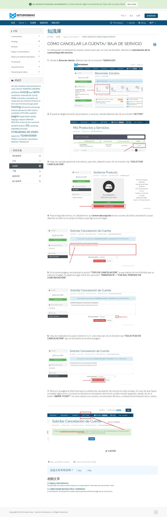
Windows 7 (15, 142)
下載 (26, 171)
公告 (26, 160)
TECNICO (14, 139)
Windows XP (24, 142)
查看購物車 (151, 15)
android (19, 89)
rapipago (14, 119)
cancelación (15, 95)
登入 (131, 15)
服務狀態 (44, 23)
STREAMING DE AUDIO (19, 129)
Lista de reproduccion (19, 110)
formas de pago (27, 104)
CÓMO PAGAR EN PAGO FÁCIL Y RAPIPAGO (66, 489)
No (89, 470)
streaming (34, 126)
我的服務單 (26, 155)
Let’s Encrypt (35, 107)
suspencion (15, 136)
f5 (20, 104)
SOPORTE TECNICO (18, 126)
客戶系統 (50, 37)
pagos (15, 116)
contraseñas (30, 98)
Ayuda (131, 23)
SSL (28, 125)
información (25, 107)
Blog (142, 23)
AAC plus (14, 86)
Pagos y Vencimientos (71, 37)
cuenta (13, 101)
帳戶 (153, 23)
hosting (16, 107)
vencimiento (22, 139)
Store (22, 23)
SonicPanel (35, 122)
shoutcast (23, 122)
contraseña (21, 98)
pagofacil (32, 113)
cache (36, 92)
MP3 (29, 110)
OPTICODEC (24, 113)
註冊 (138, 15)
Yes (79, 470)
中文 (123, 15)
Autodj (24, 92)
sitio (29, 122)
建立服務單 (26, 181)
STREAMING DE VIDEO (24, 132)
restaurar (22, 119)
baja (30, 92)
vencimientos (33, 139)
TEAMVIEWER (28, 135)
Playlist (21, 116)
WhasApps (116, 23)
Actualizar (22, 86)
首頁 (13, 23)
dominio (27, 101)
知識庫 (33, 23)
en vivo (16, 104)
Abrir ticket (131, 4)
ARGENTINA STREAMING (31, 89)
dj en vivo (20, 101)
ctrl (36, 98)
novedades (15, 113)
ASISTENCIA (15, 92)
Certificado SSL (25, 95)
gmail (36, 104)
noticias (34, 110)
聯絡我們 (55, 23)
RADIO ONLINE (30, 116)
